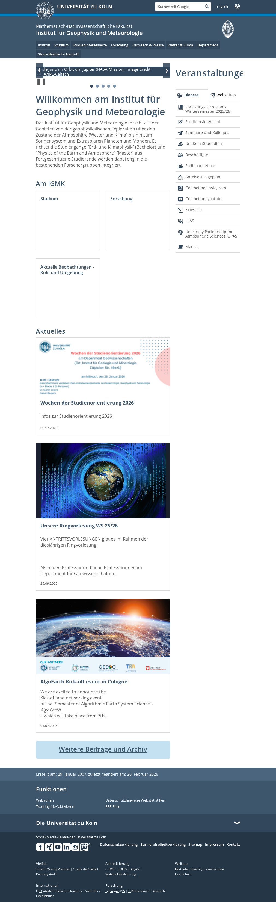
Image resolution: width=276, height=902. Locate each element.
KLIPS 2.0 (193, 209)
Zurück (39, 70)
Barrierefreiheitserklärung (163, 844)
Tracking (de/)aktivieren (55, 807)
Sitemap (195, 844)
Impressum (214, 844)
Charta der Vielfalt (86, 869)
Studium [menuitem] (61, 45)
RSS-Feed (112, 807)
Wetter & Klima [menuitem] (180, 45)
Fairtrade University (189, 869)
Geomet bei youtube (203, 198)
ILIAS (189, 220)
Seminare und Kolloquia (207, 132)
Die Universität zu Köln (66, 823)
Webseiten (226, 94)
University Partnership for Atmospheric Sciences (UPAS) (211, 234)
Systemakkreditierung (120, 874)
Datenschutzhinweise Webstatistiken (135, 800)
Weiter (166, 70)
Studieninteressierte (90, 45)
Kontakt (233, 844)
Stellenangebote (200, 165)
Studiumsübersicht (202, 121)
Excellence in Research (146, 891)
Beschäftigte (196, 154)
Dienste (191, 94)
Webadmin (45, 800)
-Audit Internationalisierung (59, 891)
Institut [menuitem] (44, 45)
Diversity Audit (46, 874)
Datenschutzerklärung (119, 844)
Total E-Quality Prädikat (53, 869)
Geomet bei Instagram (205, 187)
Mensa (191, 246)
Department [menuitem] (207, 45)
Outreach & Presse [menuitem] (148, 45)
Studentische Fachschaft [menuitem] (58, 54)
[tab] (192, 95)
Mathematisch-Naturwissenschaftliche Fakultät (84, 26)
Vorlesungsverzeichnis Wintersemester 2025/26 (207, 109)
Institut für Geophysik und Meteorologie (89, 33)
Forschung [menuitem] (119, 45)
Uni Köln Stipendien (203, 143)
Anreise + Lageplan (202, 176)
